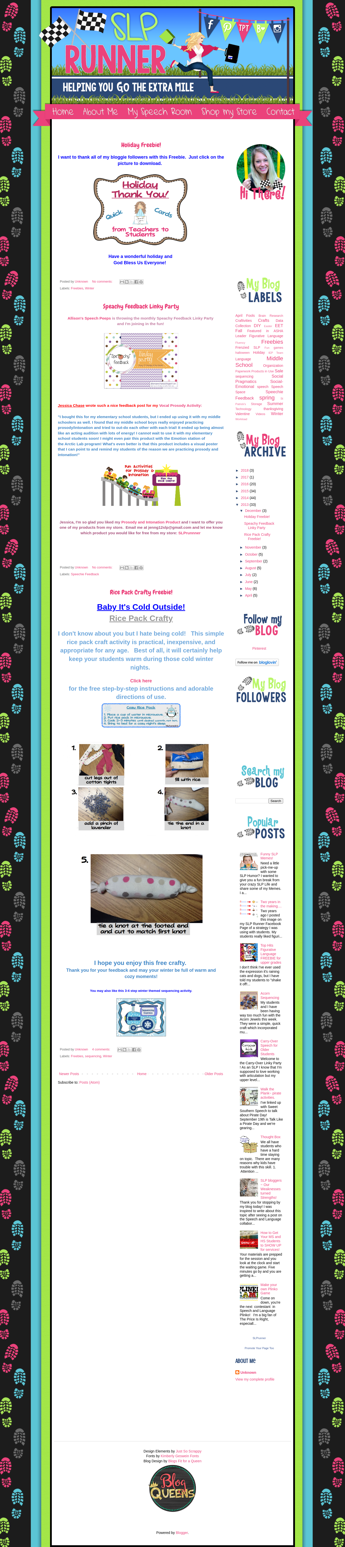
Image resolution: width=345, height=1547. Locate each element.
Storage (256, 404)
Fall (238, 330)
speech (262, 387)
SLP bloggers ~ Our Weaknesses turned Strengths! (271, 1188)
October (251, 554)
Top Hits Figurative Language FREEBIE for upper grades (271, 953)
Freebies (77, 288)
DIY (257, 325)
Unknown (248, 1373)
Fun (267, 347)
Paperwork (242, 371)
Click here (141, 680)
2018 (245, 470)
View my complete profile (254, 1379)
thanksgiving (273, 409)
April (249, 595)
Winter (89, 288)
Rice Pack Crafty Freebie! (141, 592)
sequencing (93, 1056)
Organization (273, 366)
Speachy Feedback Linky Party (141, 306)
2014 (245, 498)
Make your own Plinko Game (269, 1289)
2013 (245, 505)
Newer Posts (69, 1074)
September (254, 561)
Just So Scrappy (188, 1451)
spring (267, 397)
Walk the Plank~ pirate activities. (271, 1093)
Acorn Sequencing (270, 995)
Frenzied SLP (247, 347)
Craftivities (243, 321)
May (248, 589)
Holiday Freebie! (141, 145)
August (251, 568)
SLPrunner (259, 1338)
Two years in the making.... (271, 904)
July (248, 575)
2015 (245, 491)
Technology (243, 409)
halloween (242, 353)
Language (243, 359)
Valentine (242, 414)
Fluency (240, 342)
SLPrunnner (189, 533)
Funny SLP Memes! (269, 856)
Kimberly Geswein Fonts (180, 1456)
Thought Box (270, 1137)
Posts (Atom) (89, 1082)
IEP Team (276, 352)
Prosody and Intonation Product (150, 522)
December (253, 511)
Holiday (259, 352)
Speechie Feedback (85, 574)
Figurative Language (266, 336)
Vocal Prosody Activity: (180, 405)
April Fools (245, 316)
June (249, 582)
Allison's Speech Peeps (89, 318)
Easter (268, 326)
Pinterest (259, 648)
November (253, 547)
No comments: (102, 281)
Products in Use (262, 371)
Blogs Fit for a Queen (184, 1461)
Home (141, 1074)
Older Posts (214, 1074)
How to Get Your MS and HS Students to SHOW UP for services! (271, 1241)
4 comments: (101, 1049)
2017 (245, 477)
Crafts (263, 320)
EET (279, 325)
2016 (245, 484)
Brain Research (270, 316)
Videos (260, 414)
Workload (241, 419)
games (278, 347)
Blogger (182, 1533)
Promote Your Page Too (259, 1348)
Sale (279, 371)
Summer (275, 403)
